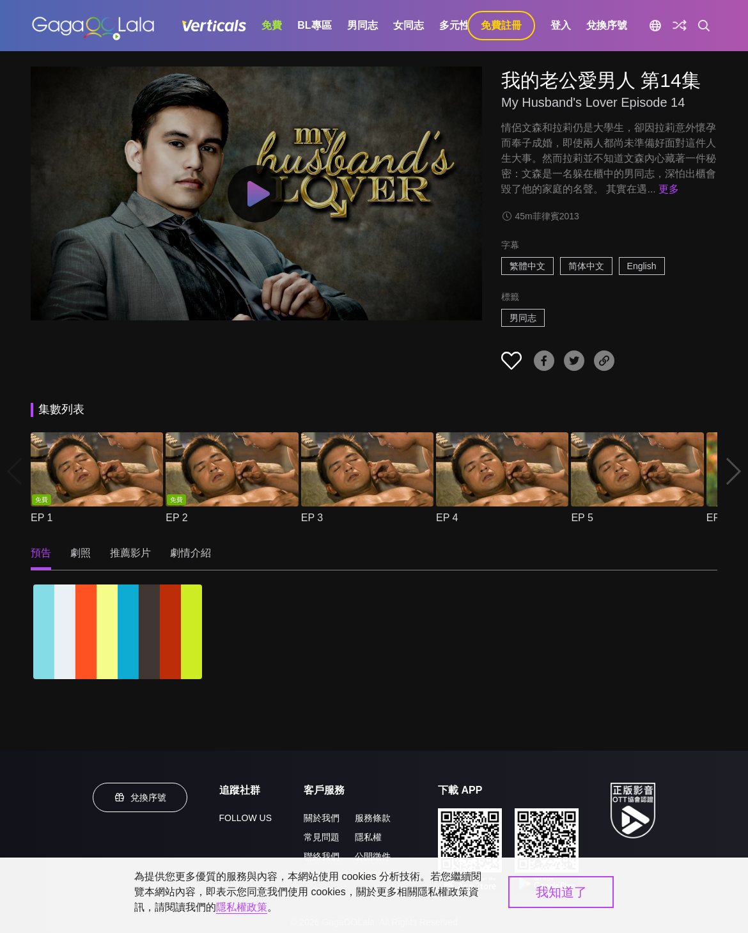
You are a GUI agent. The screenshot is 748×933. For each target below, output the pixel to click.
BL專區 (314, 25)
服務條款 (373, 818)
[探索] (679, 25)
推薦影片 (130, 552)
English (642, 266)
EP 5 (582, 517)
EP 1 (41, 517)
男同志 (362, 25)
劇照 (80, 552)
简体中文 (586, 266)
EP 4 (447, 517)
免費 (271, 25)
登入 (560, 25)
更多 (668, 189)
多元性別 (459, 25)
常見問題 (321, 837)
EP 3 (312, 517)
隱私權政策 (241, 907)
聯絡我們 (321, 856)
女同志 (408, 25)
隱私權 (368, 837)
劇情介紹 (190, 552)
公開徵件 (373, 856)
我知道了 (561, 892)
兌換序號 (606, 25)
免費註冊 (501, 25)
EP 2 (176, 517)
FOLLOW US (245, 818)
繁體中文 (527, 266)
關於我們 (321, 818)
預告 (41, 552)
